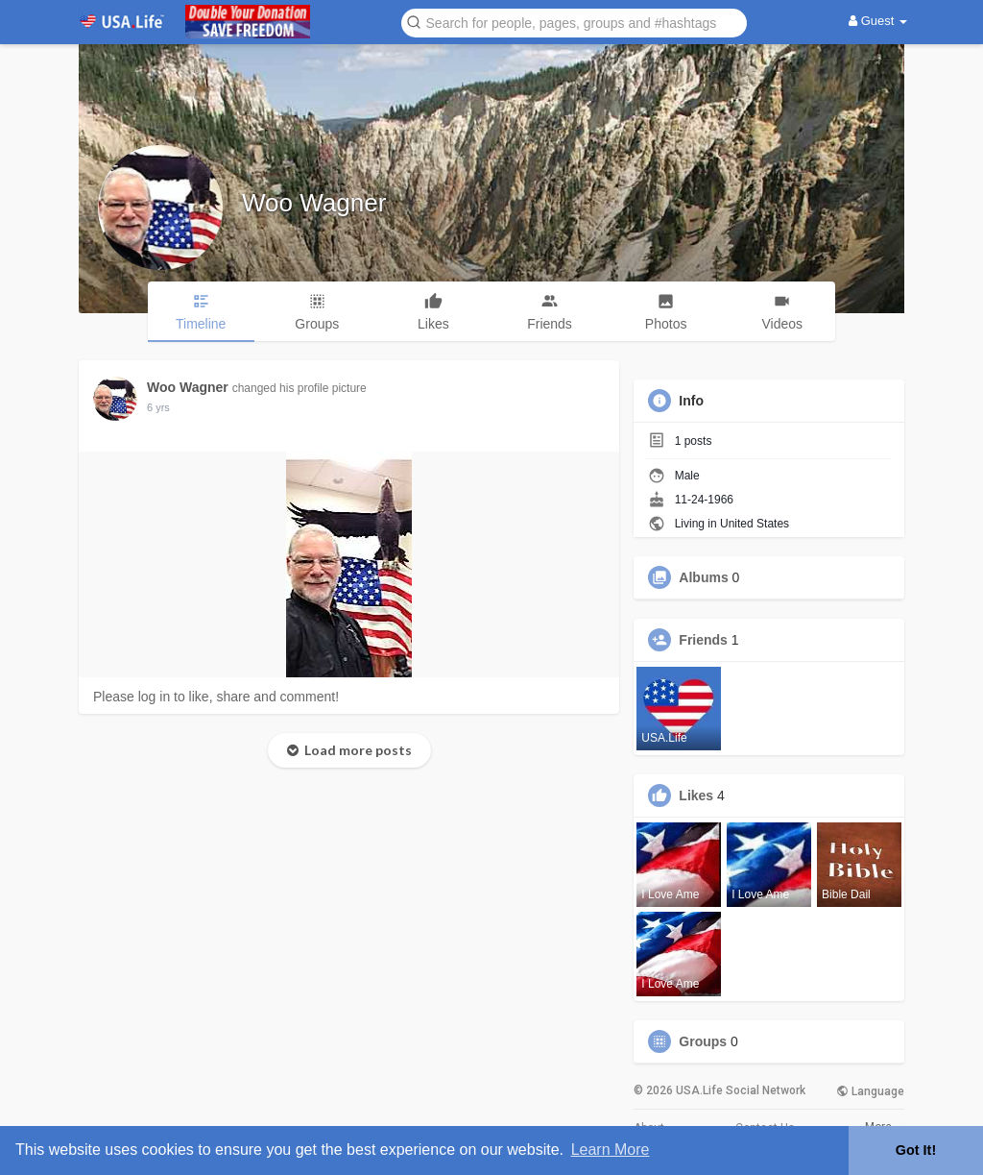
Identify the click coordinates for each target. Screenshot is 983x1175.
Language (870, 1091)
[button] (574, 21)
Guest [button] (878, 20)
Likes (696, 795)
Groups (703, 1041)
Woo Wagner (314, 202)
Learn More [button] (610, 1149)
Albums (703, 577)
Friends (703, 640)
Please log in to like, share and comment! (216, 696)
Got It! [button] (916, 1150)
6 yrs (158, 407)
